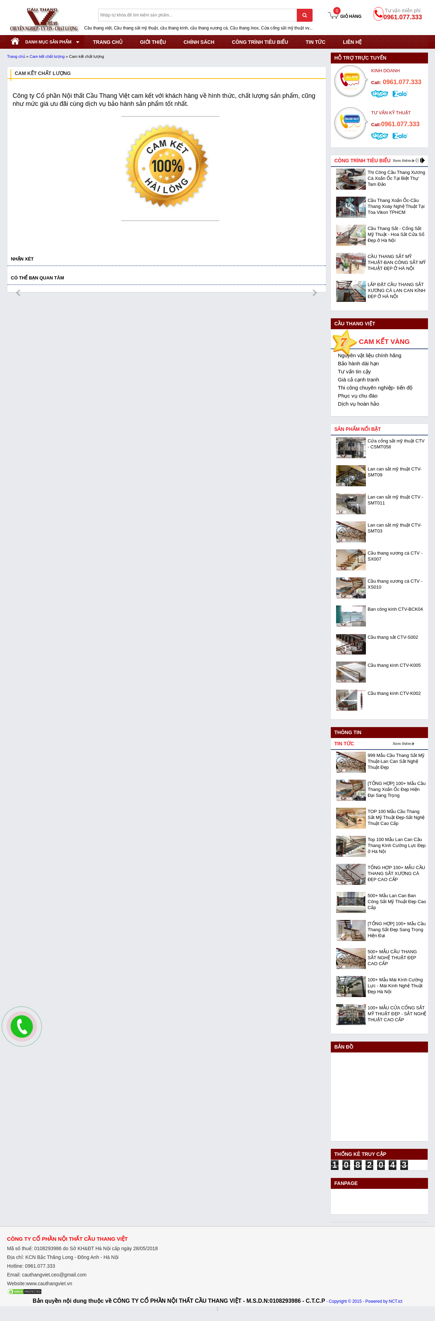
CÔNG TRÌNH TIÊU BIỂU (260, 42)
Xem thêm (402, 160)
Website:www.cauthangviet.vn (39, 1283)
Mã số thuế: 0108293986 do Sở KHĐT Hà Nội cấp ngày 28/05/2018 (82, 1248)
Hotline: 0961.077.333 (31, 1266)
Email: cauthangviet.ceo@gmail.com (47, 1275)
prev (19, 292)
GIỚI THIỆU (153, 42)
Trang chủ (16, 56)
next (314, 292)
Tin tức (315, 42)
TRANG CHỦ (107, 42)
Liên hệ (352, 42)
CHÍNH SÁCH (198, 42)
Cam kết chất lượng (47, 56)
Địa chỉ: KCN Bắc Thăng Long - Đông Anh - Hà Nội (63, 1257)
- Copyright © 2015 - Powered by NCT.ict (364, 1301)
